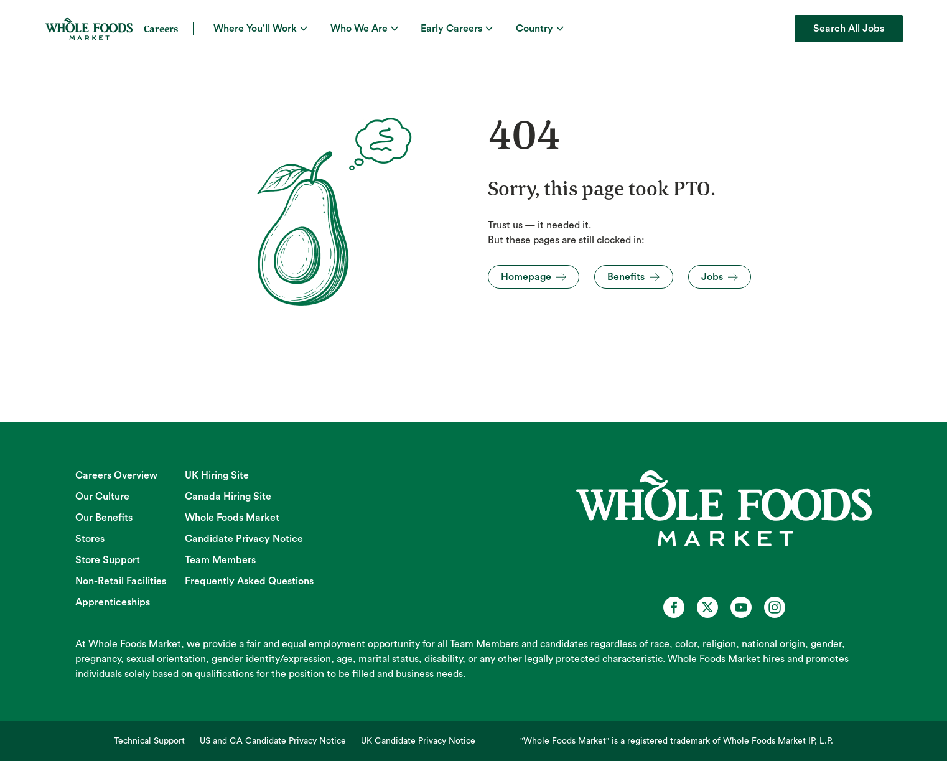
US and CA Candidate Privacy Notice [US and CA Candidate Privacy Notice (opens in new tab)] (273, 741)
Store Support (107, 560)
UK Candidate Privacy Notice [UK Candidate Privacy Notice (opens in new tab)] (418, 741)
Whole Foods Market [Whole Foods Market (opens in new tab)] (232, 518)
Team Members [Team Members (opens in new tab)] (220, 560)
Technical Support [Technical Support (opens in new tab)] (149, 741)
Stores (90, 539)
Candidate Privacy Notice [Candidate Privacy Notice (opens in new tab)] (244, 539)
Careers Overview (116, 475)
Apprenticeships (112, 602)
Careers (161, 28)
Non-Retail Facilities (120, 581)
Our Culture (102, 497)
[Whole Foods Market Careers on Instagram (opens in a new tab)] (774, 607)
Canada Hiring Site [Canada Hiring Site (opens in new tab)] (228, 497)
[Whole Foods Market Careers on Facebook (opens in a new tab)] (673, 607)
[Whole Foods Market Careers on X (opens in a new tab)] (707, 607)
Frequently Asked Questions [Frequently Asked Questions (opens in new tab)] (249, 581)
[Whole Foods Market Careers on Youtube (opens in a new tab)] (741, 607)
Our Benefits (104, 518)
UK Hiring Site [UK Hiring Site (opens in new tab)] (217, 475)
